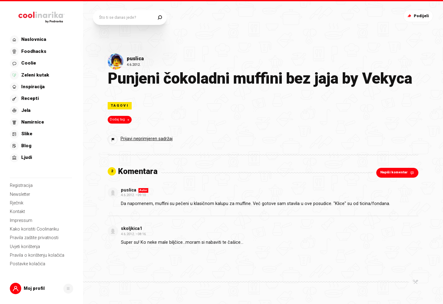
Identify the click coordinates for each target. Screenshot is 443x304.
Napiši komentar (397, 173)
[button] (41, 288)
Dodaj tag (120, 119)
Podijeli (417, 16)
